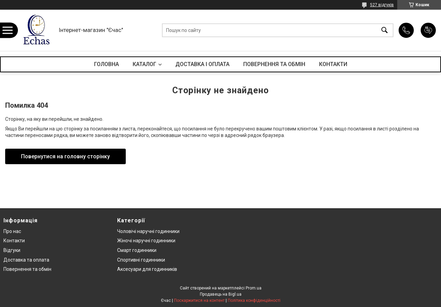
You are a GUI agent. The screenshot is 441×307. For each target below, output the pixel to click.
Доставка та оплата (26, 260)
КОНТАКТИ (333, 64)
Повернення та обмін (27, 269)
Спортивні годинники (141, 260)
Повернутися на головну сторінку (65, 156)
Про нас (12, 231)
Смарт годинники (136, 250)
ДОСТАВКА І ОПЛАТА (202, 64)
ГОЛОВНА (106, 64)
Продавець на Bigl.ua (221, 294)
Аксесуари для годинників (147, 269)
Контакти (14, 240)
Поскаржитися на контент (199, 300)
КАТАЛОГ (144, 64)
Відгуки (11, 250)
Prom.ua (253, 288)
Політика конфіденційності (254, 300)
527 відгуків (382, 4)
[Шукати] (384, 30)
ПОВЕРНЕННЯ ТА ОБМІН (274, 64)
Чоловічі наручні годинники (148, 231)
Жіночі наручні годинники (146, 240)
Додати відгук (428, 30)
